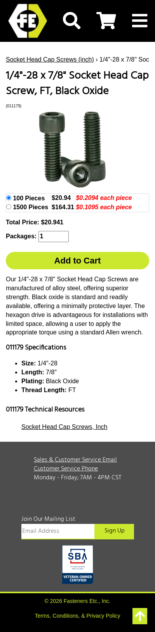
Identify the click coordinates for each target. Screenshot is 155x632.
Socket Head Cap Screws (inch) (50, 59)
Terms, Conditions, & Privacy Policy (77, 616)
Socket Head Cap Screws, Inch (64, 427)
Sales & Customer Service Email (75, 460)
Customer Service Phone (66, 469)
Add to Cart (77, 260)
